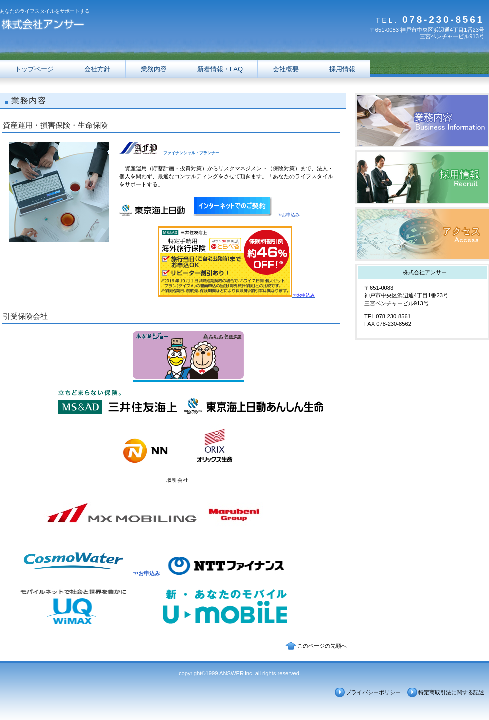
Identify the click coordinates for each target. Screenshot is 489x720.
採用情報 (422, 177)
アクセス (422, 234)
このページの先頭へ (322, 646)
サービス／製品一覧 (422, 120)
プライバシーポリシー (373, 692)
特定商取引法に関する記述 (451, 692)
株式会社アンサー (100, 26)
